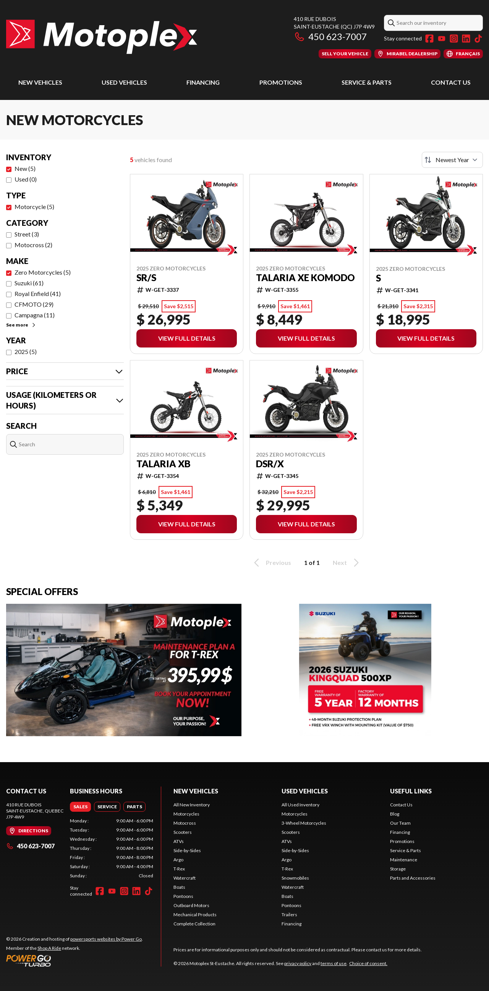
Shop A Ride (49, 948)
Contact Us (451, 82)
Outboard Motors (191, 905)
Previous (271, 562)
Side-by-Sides (187, 850)
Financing (203, 82)
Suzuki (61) (29, 282)
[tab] (80, 807)
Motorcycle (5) (34, 206)
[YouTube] (441, 38)
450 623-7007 (330, 36)
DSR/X (270, 463)
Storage (398, 869)
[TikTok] (478, 38)
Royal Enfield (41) (38, 293)
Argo (178, 859)
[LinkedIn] (466, 38)
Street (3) (27, 234)
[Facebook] (429, 38)
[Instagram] (453, 38)
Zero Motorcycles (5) (43, 272)
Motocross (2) (33, 244)
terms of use (334, 963)
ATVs (178, 841)
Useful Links (411, 791)
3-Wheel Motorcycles (304, 823)
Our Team (400, 823)
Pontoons (183, 896)
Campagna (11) (35, 315)
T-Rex (179, 869)
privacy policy (297, 963)
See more (21, 325)
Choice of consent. (368, 963)
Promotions (280, 82)
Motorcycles (186, 814)
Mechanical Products (195, 914)
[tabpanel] (111, 848)
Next (347, 562)
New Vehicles (40, 82)
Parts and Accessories (413, 878)
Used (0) (26, 179)
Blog (394, 814)
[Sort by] (452, 160)
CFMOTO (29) (34, 304)
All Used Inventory (300, 805)
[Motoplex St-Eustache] (101, 37)
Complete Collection (194, 924)
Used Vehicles (124, 82)
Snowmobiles (295, 878)
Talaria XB (163, 463)
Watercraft (184, 878)
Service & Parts (367, 82)
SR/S (146, 277)
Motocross (184, 823)
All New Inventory (191, 805)
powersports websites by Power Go (106, 939)
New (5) (25, 168)
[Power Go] (74, 960)
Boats (179, 887)
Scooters (182, 832)
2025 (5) (26, 351)
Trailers (289, 914)
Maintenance (403, 859)
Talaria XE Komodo (305, 277)
